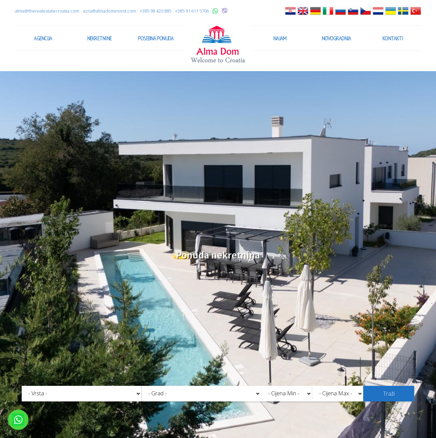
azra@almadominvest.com (109, 11)
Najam (280, 38)
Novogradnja (336, 38)
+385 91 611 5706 (192, 11)
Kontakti (393, 38)
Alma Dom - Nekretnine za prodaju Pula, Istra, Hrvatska (218, 44)
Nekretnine (99, 38)
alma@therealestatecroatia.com (47, 11)
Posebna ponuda (156, 38)
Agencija (43, 38)
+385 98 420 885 (155, 11)
